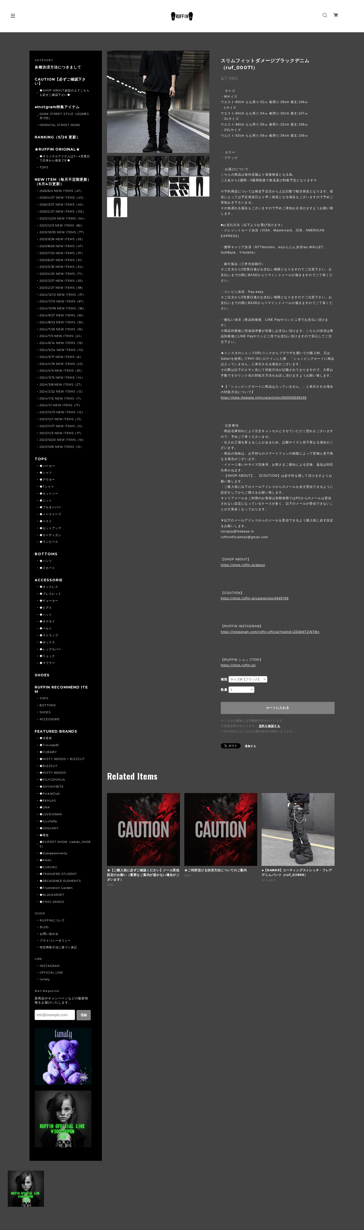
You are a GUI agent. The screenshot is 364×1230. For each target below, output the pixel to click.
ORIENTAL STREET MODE (60, 125)
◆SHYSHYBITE (52, 786)
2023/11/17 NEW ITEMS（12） (62, 426)
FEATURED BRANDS (56, 731)
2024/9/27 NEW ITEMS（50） (62, 315)
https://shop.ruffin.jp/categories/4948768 (255, 598)
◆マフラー (47, 663)
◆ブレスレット (50, 594)
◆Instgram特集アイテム (57, 107)
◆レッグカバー (50, 649)
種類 (224, 679)
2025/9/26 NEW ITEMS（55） (62, 239)
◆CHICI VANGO (52, 902)
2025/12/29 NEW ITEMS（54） (63, 218)
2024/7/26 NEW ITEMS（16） (62, 329)
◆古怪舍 (46, 738)
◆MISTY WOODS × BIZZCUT (62, 759)
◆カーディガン (50, 535)
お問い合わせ (49, 934)
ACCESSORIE (49, 580)
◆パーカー (47, 466)
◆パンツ (46, 561)
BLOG (44, 927)
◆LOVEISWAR (51, 814)
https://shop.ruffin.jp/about (243, 565)
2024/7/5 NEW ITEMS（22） (61, 336)
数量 (224, 690)
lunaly (45, 979)
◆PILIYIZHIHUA (52, 779)
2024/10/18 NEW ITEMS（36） (63, 308)
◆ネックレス (49, 587)
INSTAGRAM (50, 966)
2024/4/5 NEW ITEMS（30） (62, 370)
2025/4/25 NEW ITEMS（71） (62, 274)
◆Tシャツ (47, 486)
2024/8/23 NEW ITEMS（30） (62, 322)
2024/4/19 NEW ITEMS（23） (62, 364)
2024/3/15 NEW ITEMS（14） (62, 377)
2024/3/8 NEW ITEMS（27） (61, 384)
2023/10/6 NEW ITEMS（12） (62, 447)
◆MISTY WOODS (53, 772)
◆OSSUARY (49, 828)
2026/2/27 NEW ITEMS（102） (63, 211)
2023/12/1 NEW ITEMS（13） (61, 419)
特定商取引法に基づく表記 (58, 947)
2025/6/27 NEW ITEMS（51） (62, 260)
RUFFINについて (52, 920)
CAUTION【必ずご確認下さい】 (60, 81)
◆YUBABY (48, 752)
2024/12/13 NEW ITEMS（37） (63, 294)
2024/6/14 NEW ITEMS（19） (62, 343)
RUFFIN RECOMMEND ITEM (61, 689)
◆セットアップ (50, 528)
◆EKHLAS (48, 800)
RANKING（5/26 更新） (57, 137)
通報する (250, 746)
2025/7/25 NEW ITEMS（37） (62, 253)
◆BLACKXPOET (52, 895)
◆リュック (47, 656)
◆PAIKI (46, 860)
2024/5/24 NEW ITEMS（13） (62, 350)
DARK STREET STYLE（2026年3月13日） (64, 116)
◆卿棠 (44, 835)
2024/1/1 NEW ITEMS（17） (61, 405)
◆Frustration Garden (56, 888)
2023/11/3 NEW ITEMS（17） (61, 433)
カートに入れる (277, 708)
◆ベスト (46, 521)
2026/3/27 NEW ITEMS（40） (62, 204)
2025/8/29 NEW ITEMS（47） (62, 246)
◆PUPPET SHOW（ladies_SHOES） (65, 844)
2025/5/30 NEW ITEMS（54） (62, 267)
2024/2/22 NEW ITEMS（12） (62, 391)
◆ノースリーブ (50, 514)
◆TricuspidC (50, 745)
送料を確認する (269, 726)
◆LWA (45, 807)
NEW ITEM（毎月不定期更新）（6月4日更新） (63, 181)
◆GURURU (48, 867)
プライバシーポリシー (55, 940)
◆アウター (47, 479)
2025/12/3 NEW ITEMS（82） (62, 225)
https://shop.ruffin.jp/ (238, 665)
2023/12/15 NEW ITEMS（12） (62, 412)
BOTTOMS (46, 554)
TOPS (44, 167)
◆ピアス (46, 607)
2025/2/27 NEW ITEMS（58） (62, 287)
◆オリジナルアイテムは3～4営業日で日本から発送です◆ (65, 158)
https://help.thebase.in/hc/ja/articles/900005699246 (264, 397)
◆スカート (47, 568)
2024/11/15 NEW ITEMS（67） (62, 301)
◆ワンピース (49, 542)
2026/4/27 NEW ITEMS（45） (62, 197)
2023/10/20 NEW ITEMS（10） (62, 440)
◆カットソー (49, 493)
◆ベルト (46, 628)
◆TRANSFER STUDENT (58, 874)
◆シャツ (46, 472)
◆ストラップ (49, 635)
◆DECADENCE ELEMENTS (60, 881)
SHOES (42, 675)
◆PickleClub (50, 793)
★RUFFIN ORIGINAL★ (57, 149)
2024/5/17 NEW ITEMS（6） (61, 357)
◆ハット (46, 614)
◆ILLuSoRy (48, 821)
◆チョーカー (49, 600)
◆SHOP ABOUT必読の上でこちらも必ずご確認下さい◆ (64, 93)
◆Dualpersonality (53, 853)
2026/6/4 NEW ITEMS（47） (61, 191)
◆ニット (46, 500)
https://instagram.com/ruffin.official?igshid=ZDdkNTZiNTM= (270, 632)
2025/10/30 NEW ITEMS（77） (63, 232)
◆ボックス (47, 642)
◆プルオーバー (50, 507)
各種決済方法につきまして (58, 67)
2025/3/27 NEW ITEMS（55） (62, 281)
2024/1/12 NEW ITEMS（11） (61, 398)
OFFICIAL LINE (51, 972)
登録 (84, 1015)
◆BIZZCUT (49, 766)
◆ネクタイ (47, 621)
